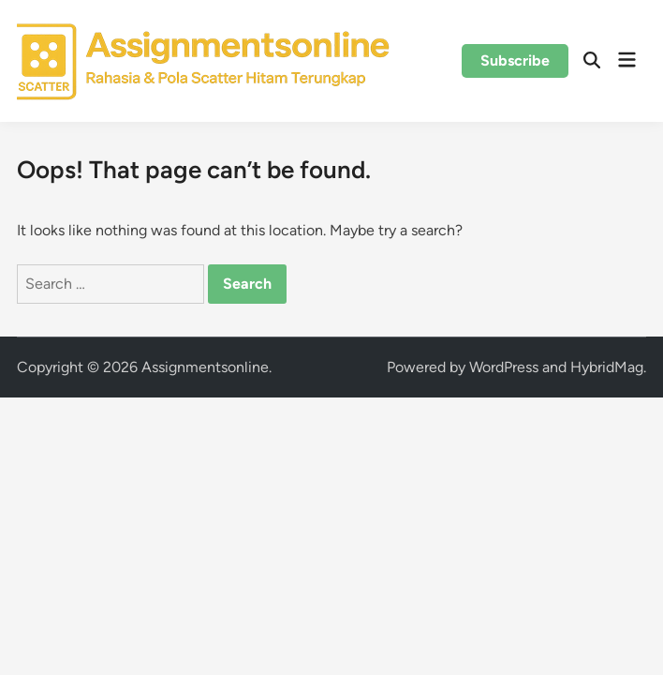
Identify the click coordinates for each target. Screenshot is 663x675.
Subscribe (515, 60)
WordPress (503, 367)
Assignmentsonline (205, 367)
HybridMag (606, 367)
